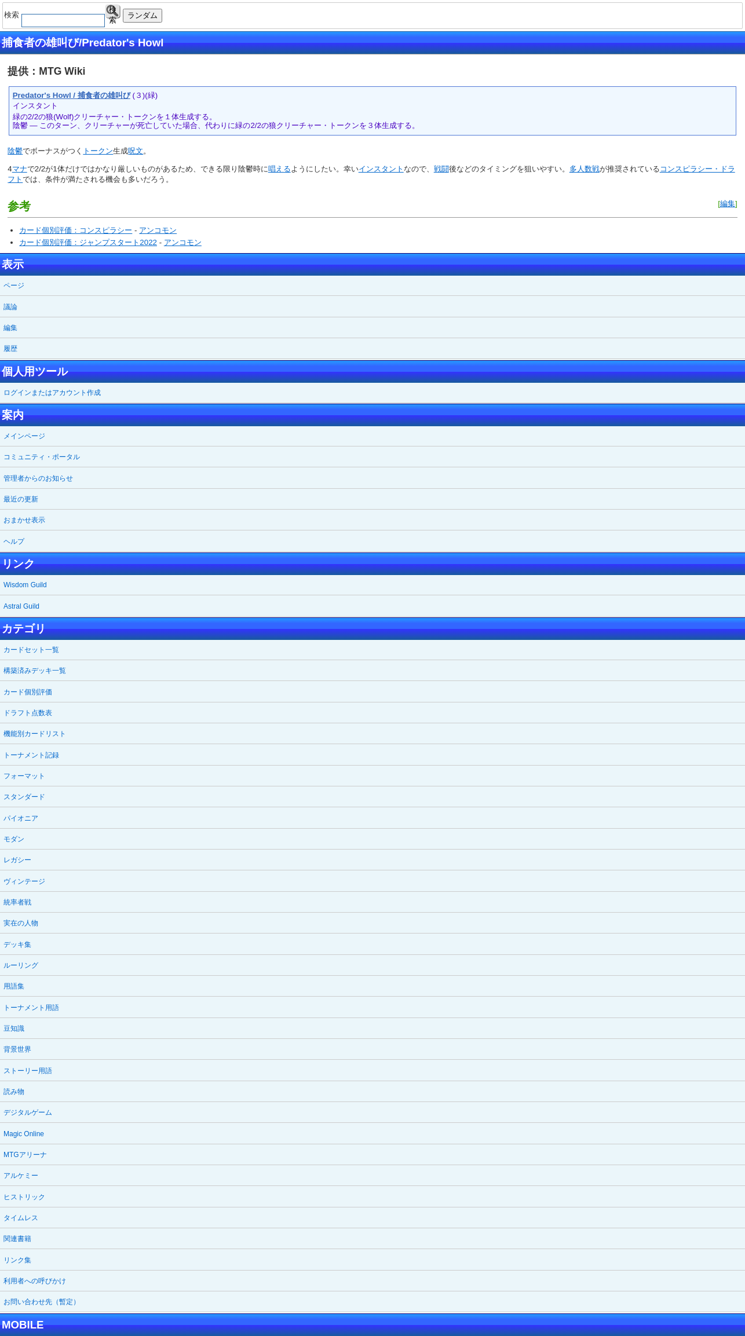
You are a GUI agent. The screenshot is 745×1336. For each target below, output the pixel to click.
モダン (13, 839)
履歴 (10, 349)
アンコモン (158, 230)
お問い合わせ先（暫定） (41, 1302)
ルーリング (20, 965)
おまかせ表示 (24, 520)
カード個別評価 (27, 692)
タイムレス (20, 1218)
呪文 (135, 151)
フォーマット (24, 776)
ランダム (142, 15)
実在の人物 (20, 923)
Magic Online (23, 1134)
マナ (19, 168)
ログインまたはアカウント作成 (52, 393)
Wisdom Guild (25, 585)
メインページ (24, 436)
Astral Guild (21, 606)
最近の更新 (20, 499)
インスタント (381, 168)
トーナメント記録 (31, 755)
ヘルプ (13, 541)
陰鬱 (15, 151)
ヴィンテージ (24, 881)
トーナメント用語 (31, 1008)
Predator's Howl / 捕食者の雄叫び (71, 95)
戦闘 (441, 168)
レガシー (17, 860)
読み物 (13, 1092)
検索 (112, 12)
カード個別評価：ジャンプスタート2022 (88, 242)
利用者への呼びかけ (34, 1281)
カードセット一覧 (31, 650)
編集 (727, 203)
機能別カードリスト (34, 734)
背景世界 (17, 1049)
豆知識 (13, 1028)
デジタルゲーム (27, 1112)
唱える (279, 168)
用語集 (13, 986)
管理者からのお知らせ (38, 478)
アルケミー (20, 1176)
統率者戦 (17, 902)
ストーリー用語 (27, 1071)
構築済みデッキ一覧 (34, 671)
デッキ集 (17, 944)
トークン (98, 151)
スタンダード (24, 797)
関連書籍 (17, 1239)
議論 (10, 307)
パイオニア (20, 818)
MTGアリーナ (25, 1155)
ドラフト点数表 (27, 713)
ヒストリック (24, 1197)
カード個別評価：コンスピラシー (75, 230)
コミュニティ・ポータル (41, 457)
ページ (13, 285)
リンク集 (17, 1260)
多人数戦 (584, 168)
